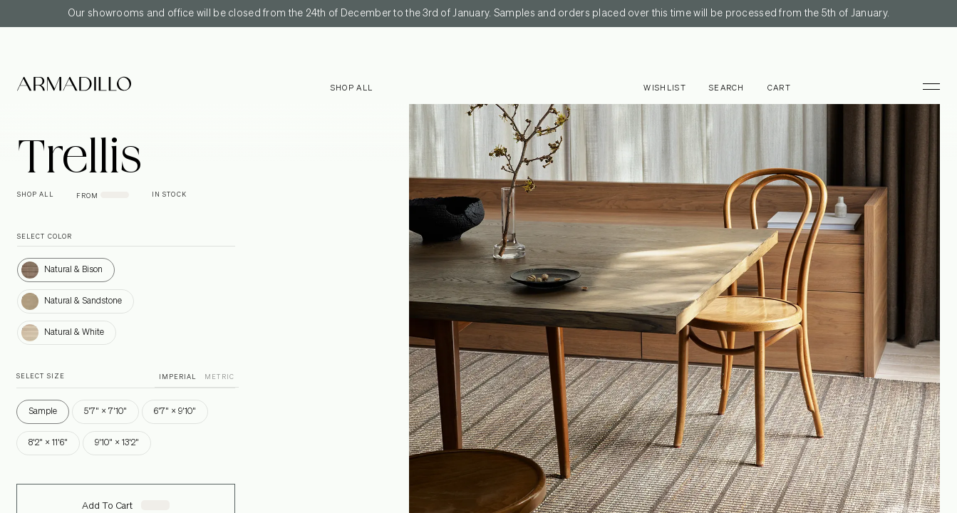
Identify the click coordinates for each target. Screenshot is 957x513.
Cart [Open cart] (779, 88)
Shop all (352, 88)
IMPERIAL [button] (178, 377)
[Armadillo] (74, 86)
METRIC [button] (219, 377)
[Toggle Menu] (925, 86)
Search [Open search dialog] (727, 88)
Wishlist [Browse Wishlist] (664, 88)
